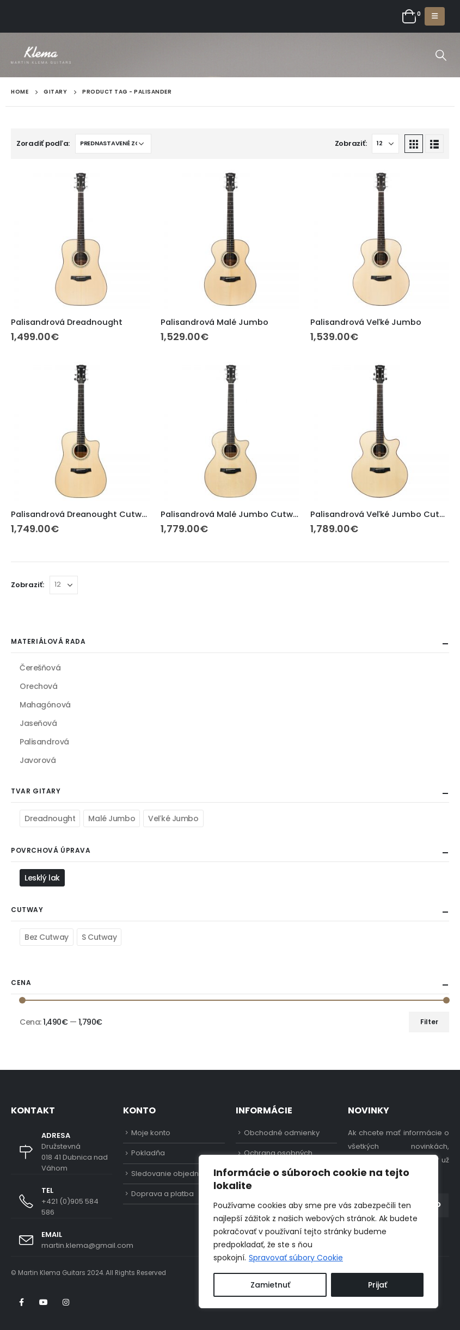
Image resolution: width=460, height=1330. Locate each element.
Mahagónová (45, 704)
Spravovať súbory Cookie (296, 1257)
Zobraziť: (351, 143)
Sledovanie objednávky (173, 1173)
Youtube (43, 1302)
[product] (80, 239)
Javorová (38, 760)
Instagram (66, 1302)
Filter (429, 1021)
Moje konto (150, 1133)
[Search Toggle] (441, 54)
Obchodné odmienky (282, 1133)
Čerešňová (40, 667)
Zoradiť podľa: (43, 143)
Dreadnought (49, 818)
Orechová (39, 686)
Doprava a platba (162, 1194)
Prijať (377, 1284)
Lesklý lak (42, 877)
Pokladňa (148, 1153)
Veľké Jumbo (173, 818)
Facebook (21, 1302)
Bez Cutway (46, 937)
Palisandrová (44, 741)
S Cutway (99, 937)
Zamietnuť (270, 1284)
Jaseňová (38, 723)
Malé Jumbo (111, 818)
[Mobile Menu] (435, 16)
